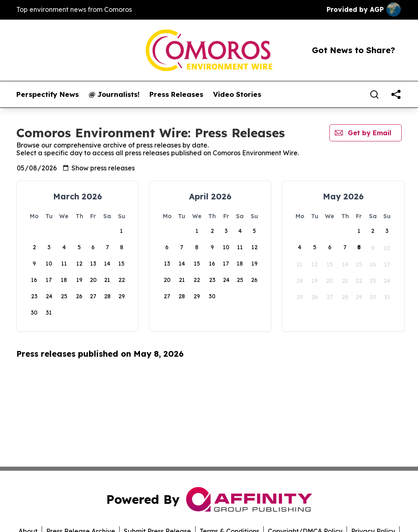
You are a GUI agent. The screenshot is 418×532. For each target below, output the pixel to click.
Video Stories (237, 94)
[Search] (374, 94)
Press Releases (176, 94)
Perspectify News (47, 94)
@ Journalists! (114, 94)
